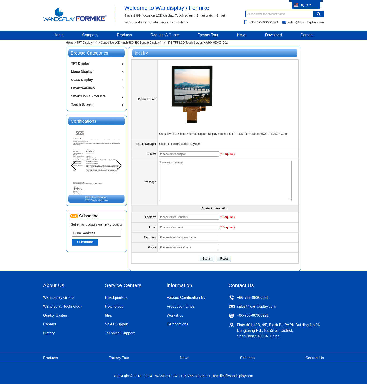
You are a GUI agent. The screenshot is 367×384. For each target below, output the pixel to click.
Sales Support (116, 324)
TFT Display (84, 42)
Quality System (55, 315)
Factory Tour (208, 35)
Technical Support (120, 333)
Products (124, 35)
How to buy (114, 306)
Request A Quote (164, 35)
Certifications (177, 324)
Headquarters (116, 298)
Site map (247, 358)
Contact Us (314, 358)
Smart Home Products (88, 96)
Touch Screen (82, 104)
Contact (307, 35)
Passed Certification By (186, 298)
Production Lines (181, 306)
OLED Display (82, 80)
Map (108, 315)
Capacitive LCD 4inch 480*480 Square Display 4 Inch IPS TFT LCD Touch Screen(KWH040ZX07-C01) (223, 133)
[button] (119, 165)
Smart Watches (83, 88)
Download (273, 35)
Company (90, 35)
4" (96, 42)
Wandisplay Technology (62, 306)
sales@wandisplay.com (305, 22)
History (49, 333)
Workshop (175, 315)
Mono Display (81, 71)
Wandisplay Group (58, 298)
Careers (49, 324)
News (241, 35)
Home (59, 35)
